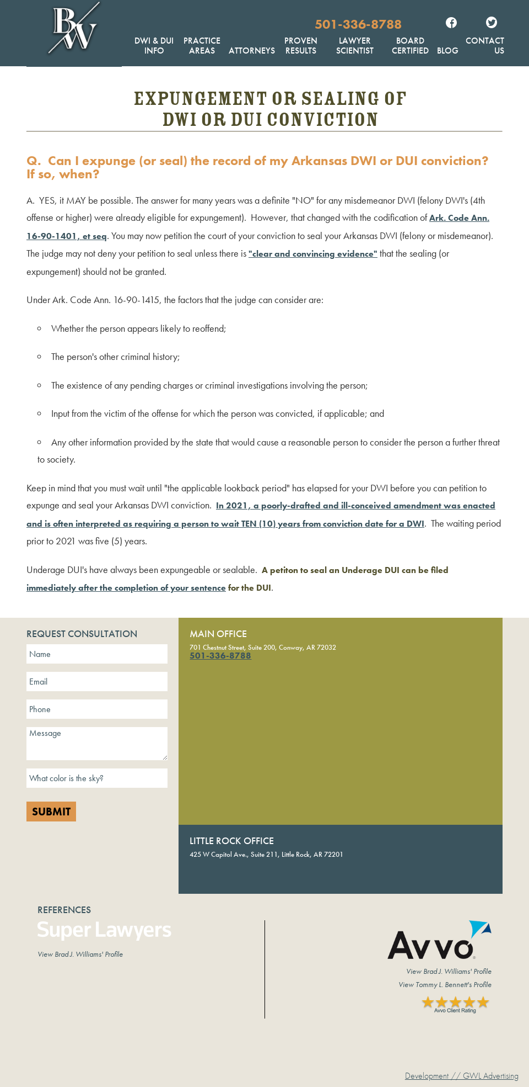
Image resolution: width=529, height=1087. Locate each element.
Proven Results (300, 45)
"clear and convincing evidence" (313, 253)
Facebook (451, 24)
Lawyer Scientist (355, 45)
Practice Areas (201, 45)
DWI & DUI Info (154, 45)
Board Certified (410, 45)
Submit (51, 811)
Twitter (491, 24)
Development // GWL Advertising (462, 1075)
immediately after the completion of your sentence (126, 587)
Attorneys (252, 50)
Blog (447, 50)
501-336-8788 (358, 24)
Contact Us (485, 45)
